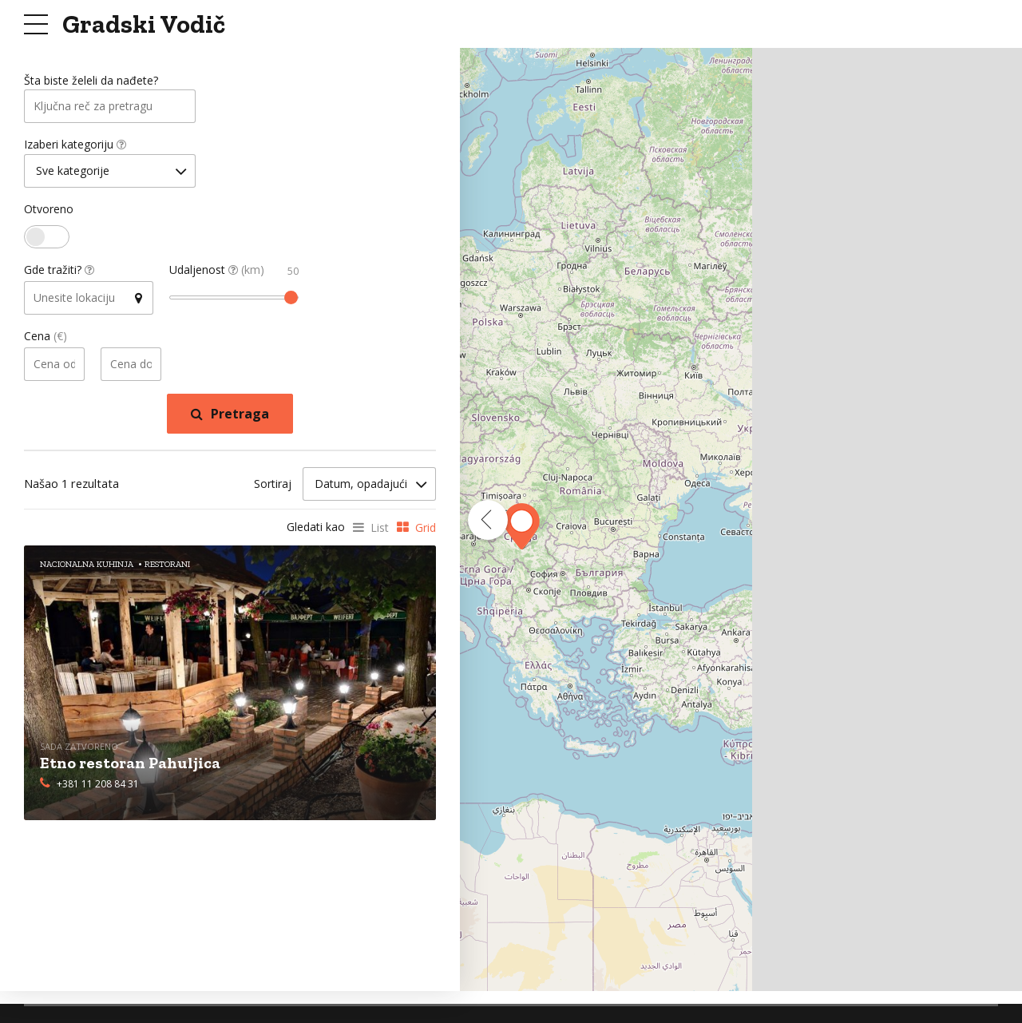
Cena (45, 339)
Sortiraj (272, 486)
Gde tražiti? (59, 272)
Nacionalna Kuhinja (86, 566)
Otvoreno (48, 212)
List (379, 529)
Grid (425, 529)
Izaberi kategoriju (75, 146)
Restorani (167, 566)
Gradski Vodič (143, 24)
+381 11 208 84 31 (98, 785)
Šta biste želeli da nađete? (91, 81)
